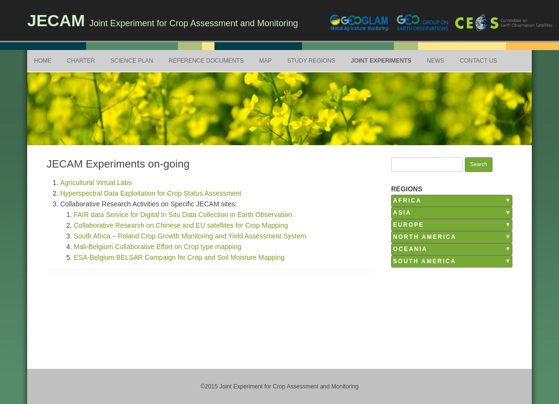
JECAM (56, 20)
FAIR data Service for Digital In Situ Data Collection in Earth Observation (183, 215)
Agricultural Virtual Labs (96, 182)
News (435, 60)
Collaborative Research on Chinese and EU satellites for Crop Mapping (181, 225)
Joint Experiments (381, 60)
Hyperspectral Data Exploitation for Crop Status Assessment (151, 193)
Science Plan (132, 60)
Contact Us (478, 60)
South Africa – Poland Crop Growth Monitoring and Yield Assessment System (190, 236)
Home (42, 60)
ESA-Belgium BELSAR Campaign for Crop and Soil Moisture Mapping (179, 257)
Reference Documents (206, 60)
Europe (408, 224)
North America (425, 237)
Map (265, 60)
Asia (402, 212)
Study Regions (311, 60)
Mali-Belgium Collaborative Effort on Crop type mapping (157, 247)
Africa (407, 200)
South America (424, 261)
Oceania (410, 249)
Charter (81, 60)
